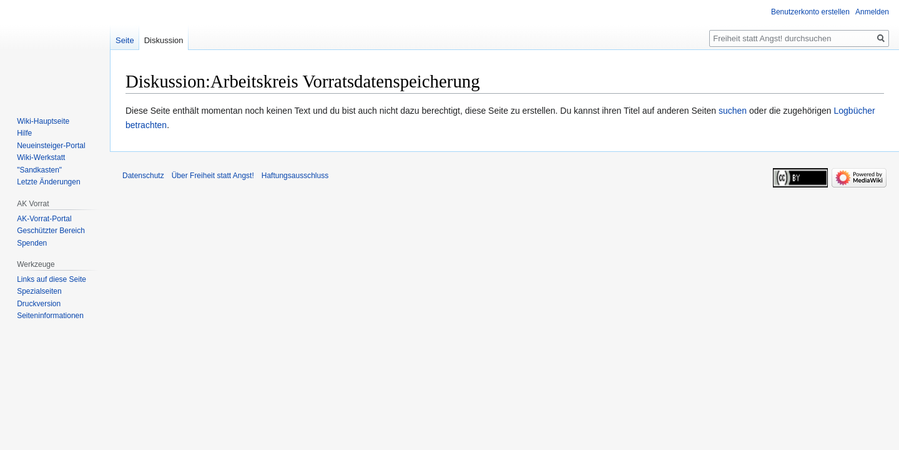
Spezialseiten (39, 291)
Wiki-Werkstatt (41, 157)
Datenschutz (143, 175)
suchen (733, 111)
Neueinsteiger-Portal (51, 145)
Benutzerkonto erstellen (810, 12)
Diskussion (164, 40)
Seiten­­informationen (50, 315)
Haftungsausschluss (295, 175)
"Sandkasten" (39, 170)
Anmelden (872, 12)
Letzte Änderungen (48, 182)
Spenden (32, 243)
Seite (124, 40)
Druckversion (39, 303)
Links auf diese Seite (51, 279)
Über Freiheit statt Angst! (213, 175)
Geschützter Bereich (51, 230)
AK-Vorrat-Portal (44, 218)
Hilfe (24, 133)
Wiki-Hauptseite (43, 121)
